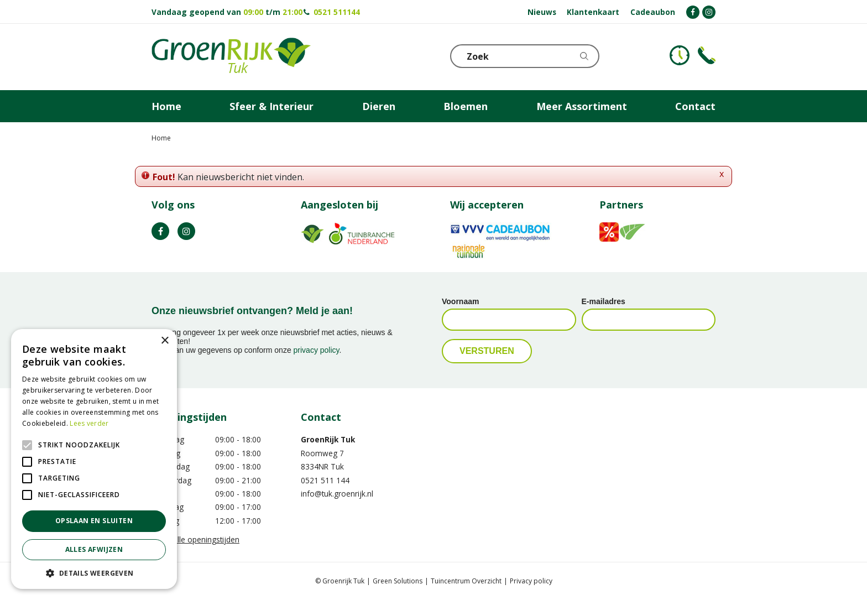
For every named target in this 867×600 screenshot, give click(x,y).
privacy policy (317, 350)
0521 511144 (337, 12)
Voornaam (460, 301)
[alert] (94, 459)
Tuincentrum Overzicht (466, 581)
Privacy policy (531, 581)
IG (186, 231)
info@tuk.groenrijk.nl (337, 493)
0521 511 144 (325, 480)
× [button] (164, 341)
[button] (94, 572)
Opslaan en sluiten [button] (94, 520)
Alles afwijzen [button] (94, 549)
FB (160, 231)
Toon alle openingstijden (195, 539)
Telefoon (706, 55)
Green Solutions (397, 581)
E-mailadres (603, 301)
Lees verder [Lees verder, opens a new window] (89, 423)
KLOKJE (680, 55)
